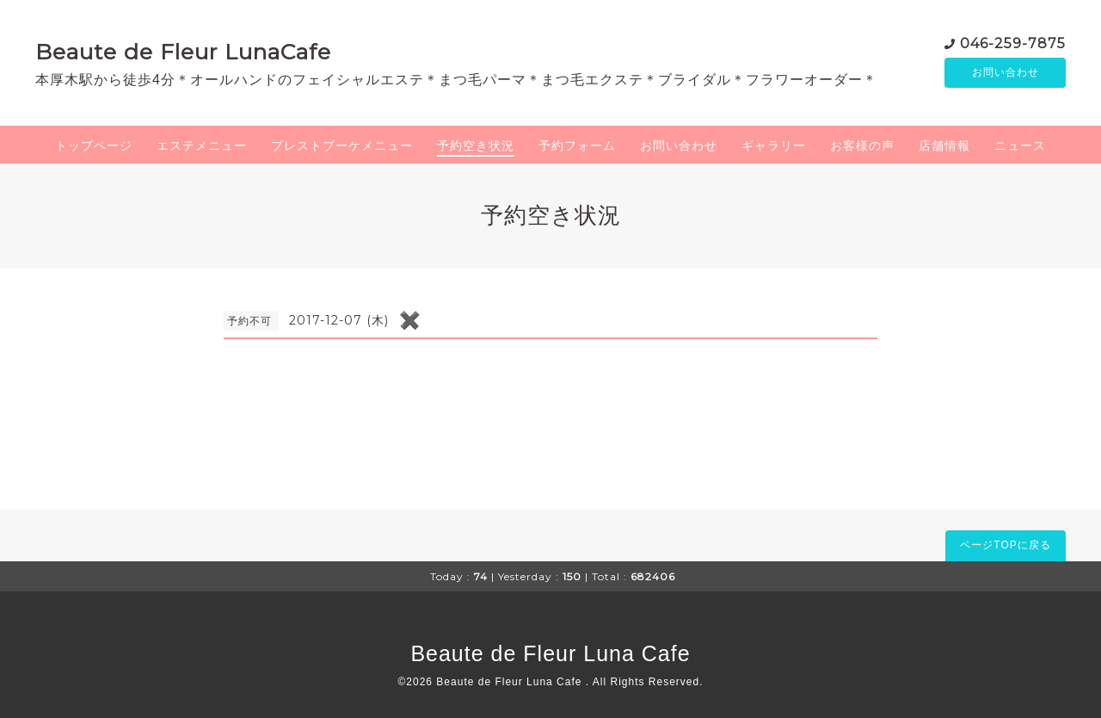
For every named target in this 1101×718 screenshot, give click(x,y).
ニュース (1020, 145)
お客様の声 (862, 145)
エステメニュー (202, 145)
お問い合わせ (1005, 73)
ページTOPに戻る (1005, 545)
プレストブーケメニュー (342, 145)
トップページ (93, 145)
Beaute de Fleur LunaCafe (183, 52)
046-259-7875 (1013, 42)
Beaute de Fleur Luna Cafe (550, 653)
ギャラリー (773, 145)
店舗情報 (944, 145)
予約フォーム (577, 145)
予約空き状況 (475, 145)
